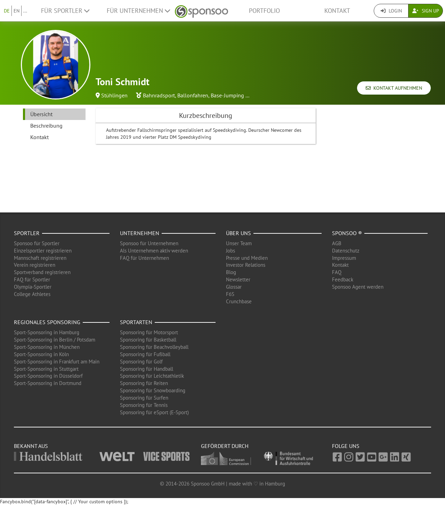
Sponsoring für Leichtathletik (152, 375)
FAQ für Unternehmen (144, 258)
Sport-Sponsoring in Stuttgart (46, 369)
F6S (230, 294)
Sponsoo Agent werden (357, 286)
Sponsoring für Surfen (144, 397)
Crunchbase (239, 301)
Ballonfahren (192, 95)
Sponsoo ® (347, 233)
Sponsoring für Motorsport (149, 332)
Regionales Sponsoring (47, 322)
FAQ (336, 272)
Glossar (234, 286)
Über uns (238, 233)
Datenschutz (345, 250)
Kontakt (337, 11)
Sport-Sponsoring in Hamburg (46, 332)
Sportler (27, 233)
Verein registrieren (34, 265)
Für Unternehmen (138, 11)
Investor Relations (245, 265)
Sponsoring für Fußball (145, 354)
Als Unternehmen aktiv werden (154, 250)
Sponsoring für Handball (146, 369)
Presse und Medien (247, 258)
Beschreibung (46, 125)
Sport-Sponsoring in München (47, 347)
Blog (231, 272)
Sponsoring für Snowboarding (152, 390)
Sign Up (425, 11)
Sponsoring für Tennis (144, 405)
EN (16, 11)
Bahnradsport (159, 95)
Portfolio (264, 11)
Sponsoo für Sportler (36, 243)
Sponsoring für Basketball (148, 339)
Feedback (342, 279)
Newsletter (238, 279)
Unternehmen (139, 233)
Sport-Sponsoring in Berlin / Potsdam (54, 339)
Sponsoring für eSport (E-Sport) (154, 412)
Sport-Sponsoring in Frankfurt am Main (56, 361)
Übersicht (41, 114)
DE (7, 11)
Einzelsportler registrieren (43, 250)
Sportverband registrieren (42, 272)
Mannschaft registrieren (40, 258)
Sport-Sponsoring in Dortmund (47, 383)
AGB (336, 243)
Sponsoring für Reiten (144, 383)
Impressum (344, 258)
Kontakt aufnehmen (394, 88)
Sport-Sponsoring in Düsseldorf (48, 375)
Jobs (230, 250)
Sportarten (136, 322)
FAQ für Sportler (32, 279)
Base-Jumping (227, 95)
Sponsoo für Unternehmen (149, 243)
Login (391, 11)
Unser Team (239, 243)
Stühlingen (114, 95)
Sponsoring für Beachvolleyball (154, 347)
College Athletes (32, 294)
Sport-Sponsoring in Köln (41, 354)
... (25, 11)
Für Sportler (65, 11)
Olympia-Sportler (32, 286)
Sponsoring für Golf (141, 361)
